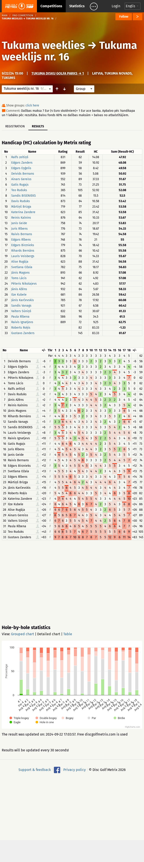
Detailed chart (48, 634)
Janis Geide (19, 223)
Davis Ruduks (20, 201)
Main (4, 15)
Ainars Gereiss (21, 179)
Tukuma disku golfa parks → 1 (57, 73)
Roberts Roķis (20, 327)
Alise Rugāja (19, 262)
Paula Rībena (20, 316)
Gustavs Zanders (23, 333)
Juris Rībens (19, 229)
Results (38, 126)
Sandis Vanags (21, 305)
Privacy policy (74, 770)
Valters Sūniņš (21, 311)
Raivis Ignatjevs (22, 322)
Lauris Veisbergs (22, 256)
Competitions (51, 6)
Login (116, 6)
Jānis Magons (20, 273)
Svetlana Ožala (21, 267)
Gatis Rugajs (20, 185)
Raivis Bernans (21, 234)
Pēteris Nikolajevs (24, 284)
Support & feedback (34, 770)
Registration (15, 126)
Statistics (77, 6)
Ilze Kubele (19, 294)
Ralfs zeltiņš (19, 157)
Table (67, 634)
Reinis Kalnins (21, 218)
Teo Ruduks (19, 190)
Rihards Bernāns (22, 251)
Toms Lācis (19, 278)
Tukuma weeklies (43, 45)
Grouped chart (22, 634)
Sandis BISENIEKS (23, 196)
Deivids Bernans (22, 174)
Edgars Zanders (22, 163)
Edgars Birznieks (22, 245)
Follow (123, 16)
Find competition (22, 15)
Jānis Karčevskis (22, 300)
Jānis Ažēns (19, 289)
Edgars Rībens (21, 240)
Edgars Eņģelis (21, 168)
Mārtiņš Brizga (21, 207)
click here (32, 105)
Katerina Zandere (23, 212)
